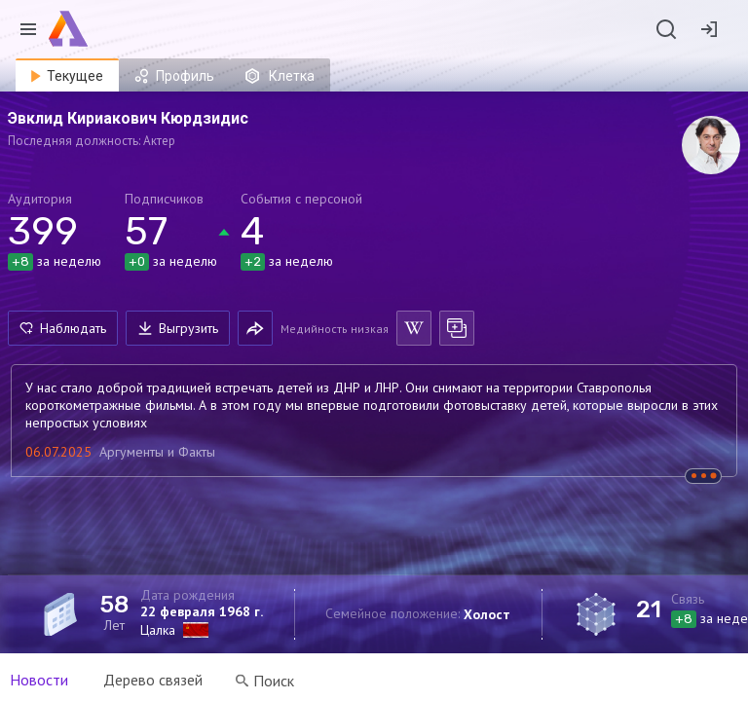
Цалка (157, 630)
